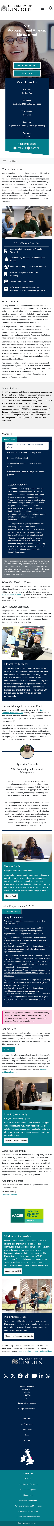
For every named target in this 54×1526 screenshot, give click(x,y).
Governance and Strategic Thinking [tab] (24, 452)
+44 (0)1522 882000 (28, 1403)
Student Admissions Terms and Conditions (35, 1351)
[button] (43, 8)
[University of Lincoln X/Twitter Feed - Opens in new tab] (13, 1376)
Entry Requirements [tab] (12, 911)
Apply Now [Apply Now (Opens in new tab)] (27, 73)
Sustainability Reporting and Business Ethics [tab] (25, 465)
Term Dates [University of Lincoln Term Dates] (27, 1430)
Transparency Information (28, 1511)
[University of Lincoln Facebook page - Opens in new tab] (20, 1376)
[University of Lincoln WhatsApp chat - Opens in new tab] (48, 1376)
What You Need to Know (11, 595)
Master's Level (9, 439)
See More (27, 115)
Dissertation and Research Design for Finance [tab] (25, 473)
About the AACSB (13, 1271)
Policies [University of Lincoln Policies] (27, 1440)
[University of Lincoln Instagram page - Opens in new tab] (6, 1376)
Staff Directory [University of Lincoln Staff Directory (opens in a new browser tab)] (27, 1424)
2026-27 (33, 148)
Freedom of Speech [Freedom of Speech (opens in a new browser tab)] (28, 1490)
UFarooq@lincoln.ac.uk (11, 1194)
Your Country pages (34, 1018)
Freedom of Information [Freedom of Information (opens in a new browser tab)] (28, 1484)
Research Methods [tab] (17, 458)
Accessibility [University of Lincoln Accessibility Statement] (28, 1473)
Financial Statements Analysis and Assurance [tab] (25, 445)
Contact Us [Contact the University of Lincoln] (27, 1419)
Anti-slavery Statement (28, 1500)
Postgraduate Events (27, 66)
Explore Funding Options (16, 1141)
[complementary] (5, 1520)
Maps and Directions (28, 1409)
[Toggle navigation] (4, 161)
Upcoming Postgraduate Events (19, 1336)
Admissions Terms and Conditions (28, 1506)
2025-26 (19, 148)
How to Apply (11, 896)
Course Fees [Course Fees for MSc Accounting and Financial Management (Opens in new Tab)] (8, 1050)
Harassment (28, 1495)
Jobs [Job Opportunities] (27, 1435)
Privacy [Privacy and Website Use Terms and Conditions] (28, 1479)
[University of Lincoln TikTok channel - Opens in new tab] (27, 1376)
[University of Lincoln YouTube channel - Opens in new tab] (34, 1376)
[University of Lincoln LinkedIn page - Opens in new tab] (41, 1376)
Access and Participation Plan (28, 1517)
